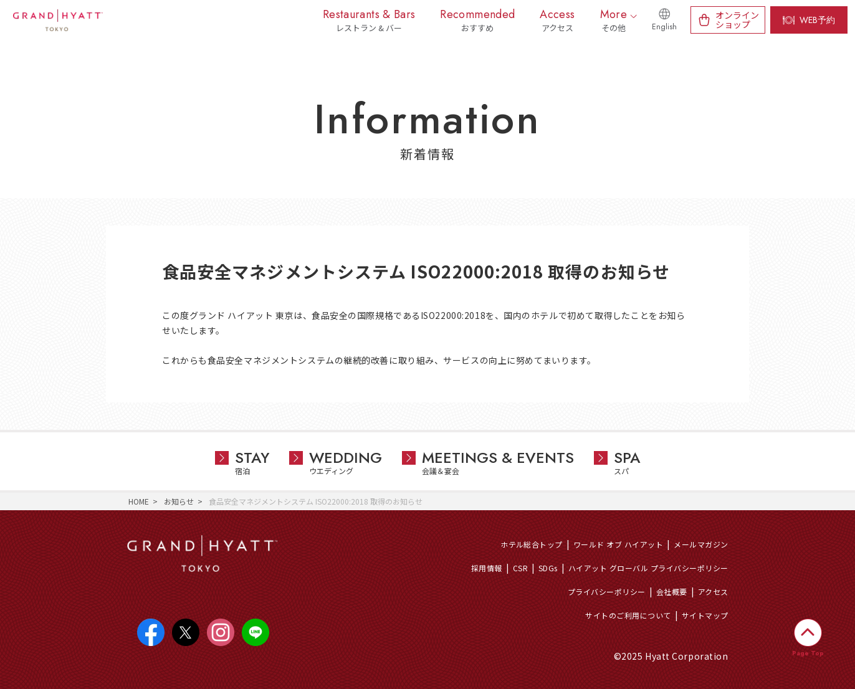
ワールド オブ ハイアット (618, 544)
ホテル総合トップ (531, 544)
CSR (520, 568)
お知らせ (179, 501)
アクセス (713, 591)
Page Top (808, 653)
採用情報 (486, 568)
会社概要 (671, 591)
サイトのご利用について (628, 615)
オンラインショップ (737, 20)
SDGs (548, 568)
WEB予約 (817, 20)
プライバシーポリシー (607, 591)
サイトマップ (705, 615)
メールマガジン (701, 544)
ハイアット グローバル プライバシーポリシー (648, 568)
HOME (138, 501)
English (664, 26)
